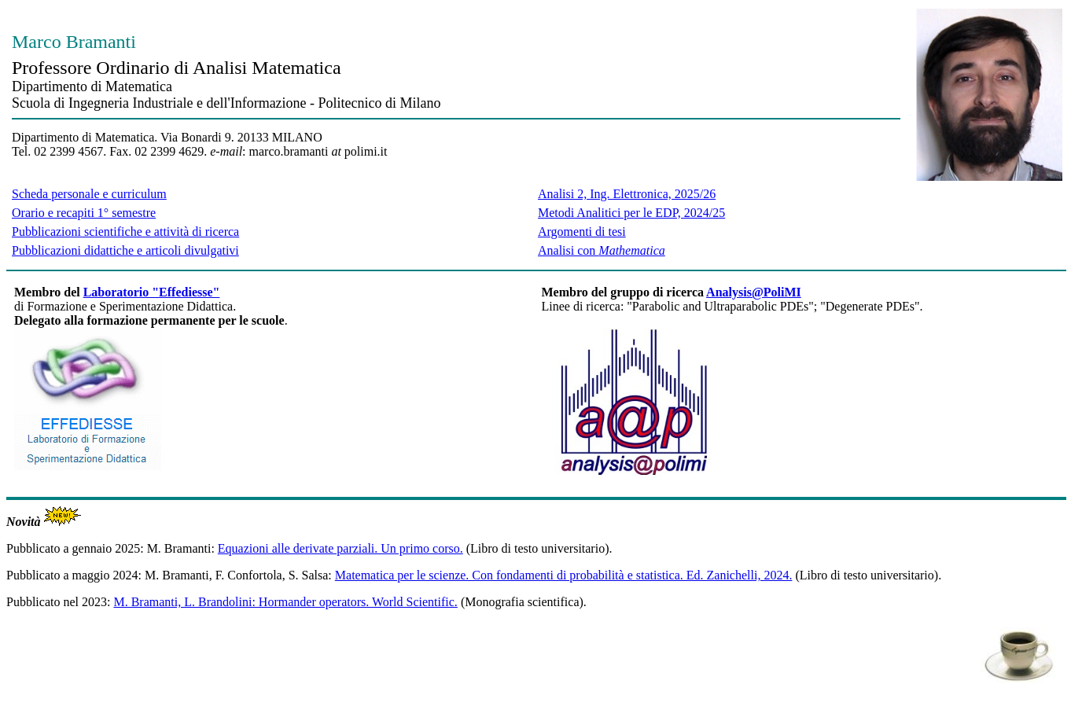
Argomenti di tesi (582, 231)
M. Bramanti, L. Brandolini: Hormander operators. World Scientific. (285, 602)
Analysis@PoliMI (753, 292)
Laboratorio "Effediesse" (151, 292)
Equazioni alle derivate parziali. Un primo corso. (340, 548)
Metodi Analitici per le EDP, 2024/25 (631, 212)
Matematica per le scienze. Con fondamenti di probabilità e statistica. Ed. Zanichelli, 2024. (564, 575)
